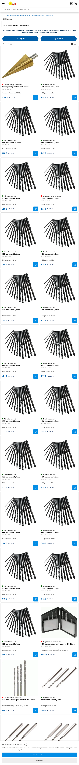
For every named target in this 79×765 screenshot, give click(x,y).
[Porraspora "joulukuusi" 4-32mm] (20, 65)
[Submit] (35, 97)
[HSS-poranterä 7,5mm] (59, 455)
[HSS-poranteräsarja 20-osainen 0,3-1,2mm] (59, 622)
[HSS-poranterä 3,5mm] (59, 232)
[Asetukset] (39, 760)
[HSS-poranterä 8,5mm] (59, 511)
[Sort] (20, 38)
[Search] (39, 9)
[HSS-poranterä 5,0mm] (20, 399)
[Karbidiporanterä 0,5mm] (59, 678)
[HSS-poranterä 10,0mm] (20, 121)
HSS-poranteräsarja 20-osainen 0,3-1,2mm (58, 644)
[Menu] (3, 4)
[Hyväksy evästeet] (39, 755)
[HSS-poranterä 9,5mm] (59, 566)
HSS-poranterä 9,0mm (11, 644)
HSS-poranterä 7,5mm (50, 477)
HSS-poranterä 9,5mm (50, 588)
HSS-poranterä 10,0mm (11, 143)
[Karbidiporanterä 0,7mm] (59, 734)
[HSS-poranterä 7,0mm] (20, 511)
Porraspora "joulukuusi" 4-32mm (15, 87)
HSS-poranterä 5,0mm (11, 421)
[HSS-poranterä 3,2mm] (20, 232)
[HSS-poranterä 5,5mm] (59, 344)
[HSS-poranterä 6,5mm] (59, 399)
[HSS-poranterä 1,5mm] (59, 65)
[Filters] (59, 38)
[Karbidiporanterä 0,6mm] (20, 734)
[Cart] (75, 3)
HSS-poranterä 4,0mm (11, 365)
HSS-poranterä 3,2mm (11, 254)
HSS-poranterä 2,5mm (11, 198)
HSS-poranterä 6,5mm (50, 421)
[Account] (71, 3)
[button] (72, 44)
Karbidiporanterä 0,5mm (51, 700)
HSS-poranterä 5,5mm (50, 365)
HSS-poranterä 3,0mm (11, 310)
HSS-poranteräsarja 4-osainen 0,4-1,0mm (18, 700)
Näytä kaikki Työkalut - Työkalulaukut (16, 24)
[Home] (14, 4)
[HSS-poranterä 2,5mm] (20, 177)
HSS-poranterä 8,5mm (50, 533)
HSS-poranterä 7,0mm (11, 533)
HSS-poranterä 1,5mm (50, 87)
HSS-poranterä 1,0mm (50, 143)
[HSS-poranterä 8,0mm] (20, 566)
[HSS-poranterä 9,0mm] (20, 622)
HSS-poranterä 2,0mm (50, 198)
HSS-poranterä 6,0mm (11, 477)
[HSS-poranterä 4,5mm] (59, 288)
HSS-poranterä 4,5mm (50, 310)
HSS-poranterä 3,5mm (50, 254)
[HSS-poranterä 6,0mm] (20, 455)
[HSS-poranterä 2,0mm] (59, 177)
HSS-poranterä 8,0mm (11, 588)
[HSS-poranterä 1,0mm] (59, 121)
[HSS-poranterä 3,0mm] (20, 288)
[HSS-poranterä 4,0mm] (20, 344)
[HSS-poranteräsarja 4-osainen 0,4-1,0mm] (20, 678)
